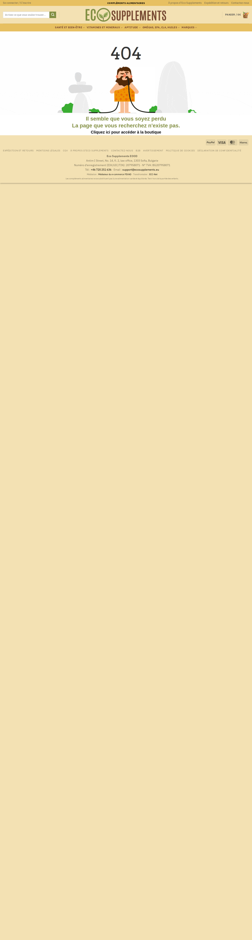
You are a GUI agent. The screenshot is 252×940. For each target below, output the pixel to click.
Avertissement (153, 150)
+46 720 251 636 (101, 169)
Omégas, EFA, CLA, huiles (161, 27)
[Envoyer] (52, 15)
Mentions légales (48, 150)
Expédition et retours (216, 3)
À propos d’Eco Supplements (185, 3)
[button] (17, 3)
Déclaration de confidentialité (219, 150)
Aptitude (133, 27)
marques (189, 27)
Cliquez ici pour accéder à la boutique (126, 132)
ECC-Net (153, 174)
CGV (65, 150)
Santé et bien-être (70, 27)
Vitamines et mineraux (105, 27)
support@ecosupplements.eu (140, 169)
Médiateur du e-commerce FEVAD (114, 174)
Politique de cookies (180, 150)
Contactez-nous (240, 3)
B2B (138, 150)
